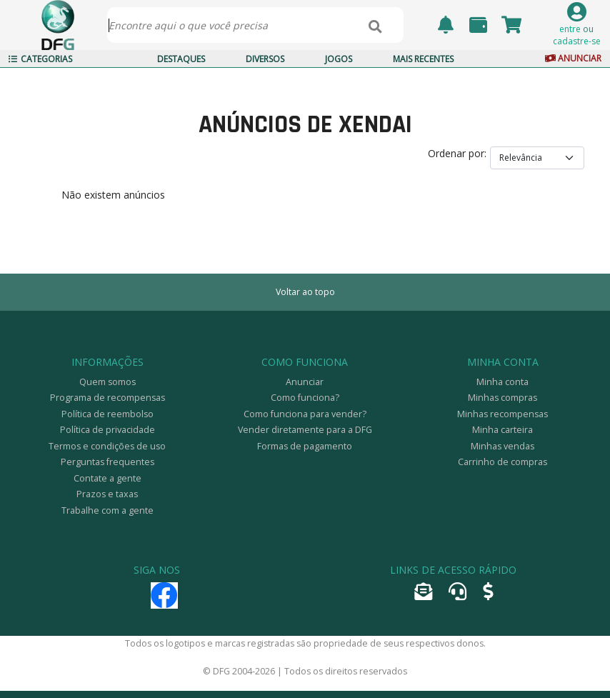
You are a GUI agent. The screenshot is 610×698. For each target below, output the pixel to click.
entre (570, 29)
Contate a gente (107, 478)
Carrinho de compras (502, 462)
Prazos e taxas (107, 494)
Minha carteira (502, 430)
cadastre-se (577, 41)
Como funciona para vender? (305, 414)
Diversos (265, 59)
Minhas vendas (502, 446)
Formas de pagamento (304, 446)
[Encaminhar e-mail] (423, 595)
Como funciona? (305, 398)
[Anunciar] (488, 595)
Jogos (338, 59)
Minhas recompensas (502, 414)
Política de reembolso (107, 414)
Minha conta (502, 382)
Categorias (40, 59)
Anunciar (572, 58)
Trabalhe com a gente (107, 510)
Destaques (181, 59)
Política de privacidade (107, 430)
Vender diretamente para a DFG (305, 430)
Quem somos (107, 382)
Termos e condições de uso (107, 446)
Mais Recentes (423, 59)
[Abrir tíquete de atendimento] (457, 595)
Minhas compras (502, 398)
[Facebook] (164, 602)
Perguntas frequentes (107, 462)
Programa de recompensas (107, 398)
